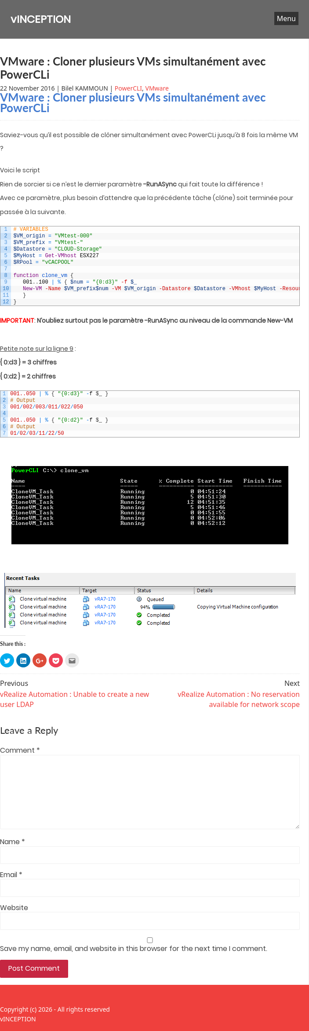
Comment (20, 750)
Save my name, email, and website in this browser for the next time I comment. (133, 949)
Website (14, 908)
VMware (157, 88)
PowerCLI (128, 88)
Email (11, 875)
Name (12, 842)
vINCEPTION (41, 19)
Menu (286, 18)
